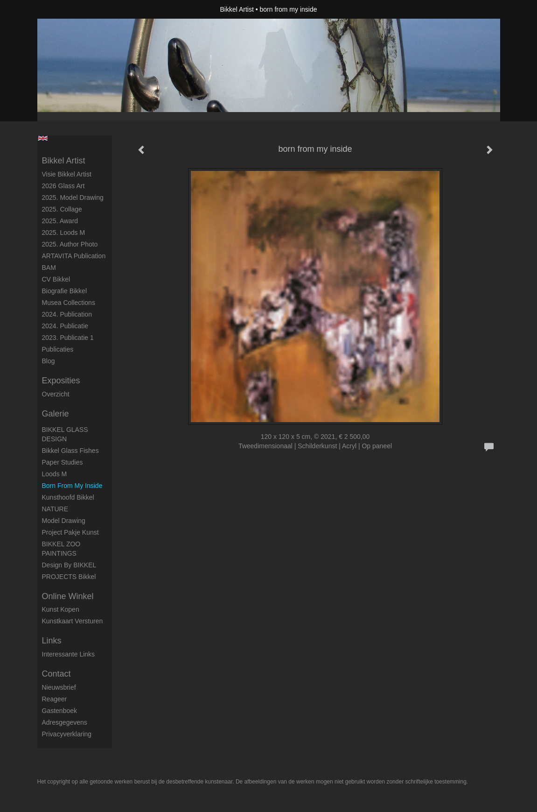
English (42, 138)
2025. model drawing (73, 197)
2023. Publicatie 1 (68, 337)
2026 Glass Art (63, 186)
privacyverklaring (67, 734)
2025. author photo (70, 244)
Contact (56, 673)
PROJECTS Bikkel (69, 576)
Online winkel (68, 596)
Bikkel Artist (237, 9)
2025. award (60, 221)
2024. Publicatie (65, 326)
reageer (54, 699)
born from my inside (72, 485)
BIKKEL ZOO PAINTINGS (61, 548)
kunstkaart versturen (72, 621)
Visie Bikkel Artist (66, 174)
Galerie (55, 413)
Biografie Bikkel (64, 291)
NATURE (55, 509)
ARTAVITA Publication (74, 256)
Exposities (61, 380)
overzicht (56, 394)
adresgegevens (64, 722)
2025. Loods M (63, 232)
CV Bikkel (56, 279)
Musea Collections (68, 302)
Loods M (54, 474)
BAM (49, 267)
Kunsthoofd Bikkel (68, 497)
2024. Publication (67, 314)
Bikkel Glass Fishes (70, 450)
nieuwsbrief (59, 687)
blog (48, 361)
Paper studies (62, 462)
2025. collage (62, 209)
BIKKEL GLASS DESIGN (65, 434)
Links (52, 640)
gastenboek (59, 710)
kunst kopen (60, 609)
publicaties (58, 349)
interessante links (68, 654)
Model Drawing (63, 520)
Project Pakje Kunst (70, 532)
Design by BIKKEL (69, 565)
